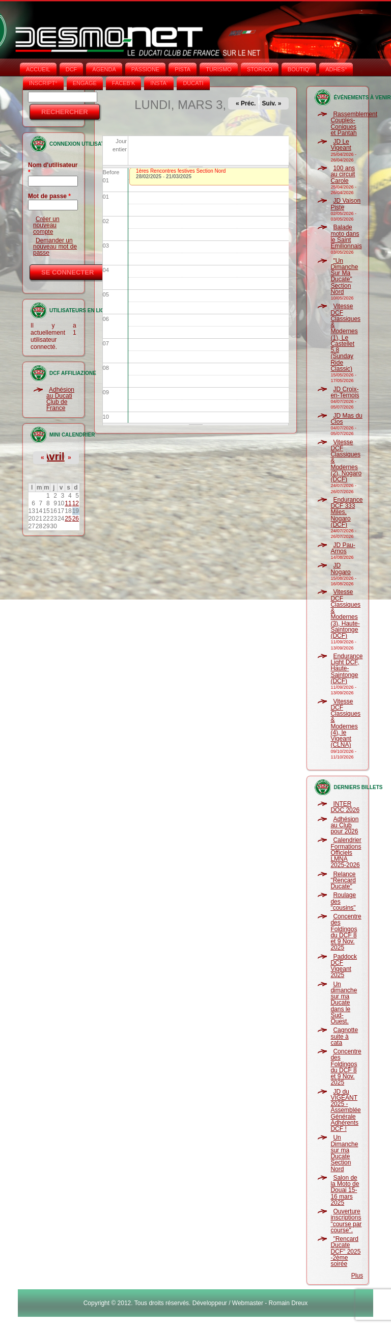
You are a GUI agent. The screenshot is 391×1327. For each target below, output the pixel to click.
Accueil (38, 69)
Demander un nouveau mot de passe (55, 247)
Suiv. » (272, 103)
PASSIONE (145, 69)
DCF (71, 69)
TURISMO (219, 69)
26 (75, 518)
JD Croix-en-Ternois (344, 392)
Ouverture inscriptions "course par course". (345, 1221)
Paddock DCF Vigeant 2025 (343, 966)
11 (68, 503)
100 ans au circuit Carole (342, 174)
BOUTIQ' (299, 69)
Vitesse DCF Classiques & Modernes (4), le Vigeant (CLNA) (345, 723)
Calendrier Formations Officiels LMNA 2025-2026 (345, 852)
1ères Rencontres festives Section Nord (181, 171)
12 (75, 503)
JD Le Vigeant (340, 144)
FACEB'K (123, 83)
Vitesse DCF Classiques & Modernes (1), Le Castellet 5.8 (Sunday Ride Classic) (345, 337)
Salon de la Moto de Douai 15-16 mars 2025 (344, 1190)
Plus (357, 1275)
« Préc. (246, 103)
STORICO (259, 69)
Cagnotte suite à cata (344, 1036)
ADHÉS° (336, 69)
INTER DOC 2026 (344, 807)
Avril (53, 456)
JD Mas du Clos (346, 418)
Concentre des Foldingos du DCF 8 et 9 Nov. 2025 (345, 932)
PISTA (182, 69)
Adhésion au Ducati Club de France (60, 399)
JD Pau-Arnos (342, 548)
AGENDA (104, 69)
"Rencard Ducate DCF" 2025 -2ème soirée (345, 1251)
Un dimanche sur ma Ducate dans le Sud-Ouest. (343, 1003)
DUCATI (193, 83)
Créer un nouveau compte (46, 225)
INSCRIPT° (43, 83)
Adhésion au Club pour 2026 (344, 825)
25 (68, 518)
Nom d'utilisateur (53, 168)
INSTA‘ (158, 83)
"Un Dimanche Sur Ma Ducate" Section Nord (344, 276)
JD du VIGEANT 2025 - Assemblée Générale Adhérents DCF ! (345, 1110)
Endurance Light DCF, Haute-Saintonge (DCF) (346, 669)
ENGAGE (85, 83)
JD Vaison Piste (345, 203)
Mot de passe (49, 196)
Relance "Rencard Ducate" (343, 880)
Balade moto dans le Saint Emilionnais (345, 237)
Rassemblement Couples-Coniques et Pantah (353, 124)
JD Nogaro (340, 568)
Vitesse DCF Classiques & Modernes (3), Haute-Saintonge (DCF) (345, 613)
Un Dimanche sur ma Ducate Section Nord (344, 1153)
